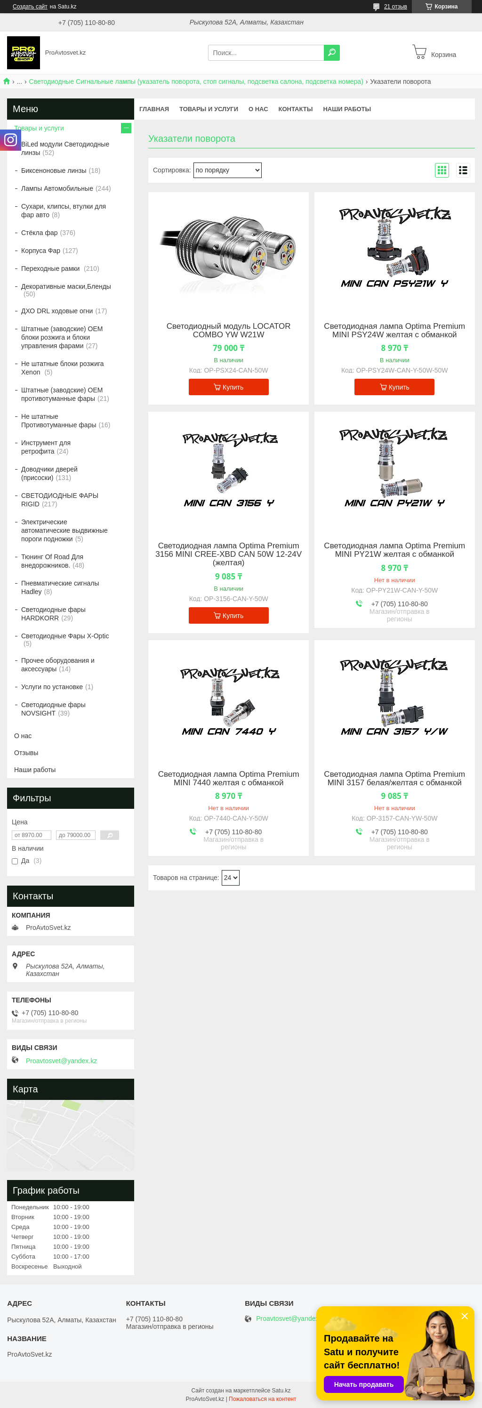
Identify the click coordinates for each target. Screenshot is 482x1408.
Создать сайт (30, 6)
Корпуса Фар (40, 250)
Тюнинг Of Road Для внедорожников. (52, 561)
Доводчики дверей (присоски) (49, 473)
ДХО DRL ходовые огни (57, 311)
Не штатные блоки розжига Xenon (62, 368)
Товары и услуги (208, 109)
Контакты (296, 109)
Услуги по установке (52, 687)
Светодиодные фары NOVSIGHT (53, 709)
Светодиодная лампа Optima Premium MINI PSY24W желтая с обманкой (394, 330)
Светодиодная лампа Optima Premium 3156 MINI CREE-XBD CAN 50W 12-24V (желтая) (228, 554)
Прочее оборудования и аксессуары (58, 665)
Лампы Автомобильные (57, 188)
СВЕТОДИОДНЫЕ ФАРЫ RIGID (59, 500)
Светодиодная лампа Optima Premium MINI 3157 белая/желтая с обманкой (394, 778)
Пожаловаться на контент (262, 1399)
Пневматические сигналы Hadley (60, 587)
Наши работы (347, 109)
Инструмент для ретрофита (46, 447)
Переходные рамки (51, 268)
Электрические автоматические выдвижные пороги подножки (64, 530)
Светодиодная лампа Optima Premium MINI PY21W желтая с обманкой (394, 550)
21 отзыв (395, 6)
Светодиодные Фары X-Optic (65, 636)
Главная (154, 109)
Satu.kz (281, 1390)
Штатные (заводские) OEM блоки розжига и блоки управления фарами (62, 337)
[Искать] (332, 53)
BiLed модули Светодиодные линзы (65, 148)
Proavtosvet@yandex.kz (61, 1061)
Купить (233, 387)
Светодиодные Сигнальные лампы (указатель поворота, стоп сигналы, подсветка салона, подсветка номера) (196, 81)
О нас (258, 109)
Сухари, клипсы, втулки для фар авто (63, 211)
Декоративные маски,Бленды (66, 286)
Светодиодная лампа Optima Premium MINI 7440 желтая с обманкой (228, 778)
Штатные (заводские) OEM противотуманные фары (62, 394)
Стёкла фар (39, 232)
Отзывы (26, 753)
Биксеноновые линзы (54, 170)
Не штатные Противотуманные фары (58, 421)
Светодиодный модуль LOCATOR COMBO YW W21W (229, 330)
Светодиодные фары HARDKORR (53, 614)
